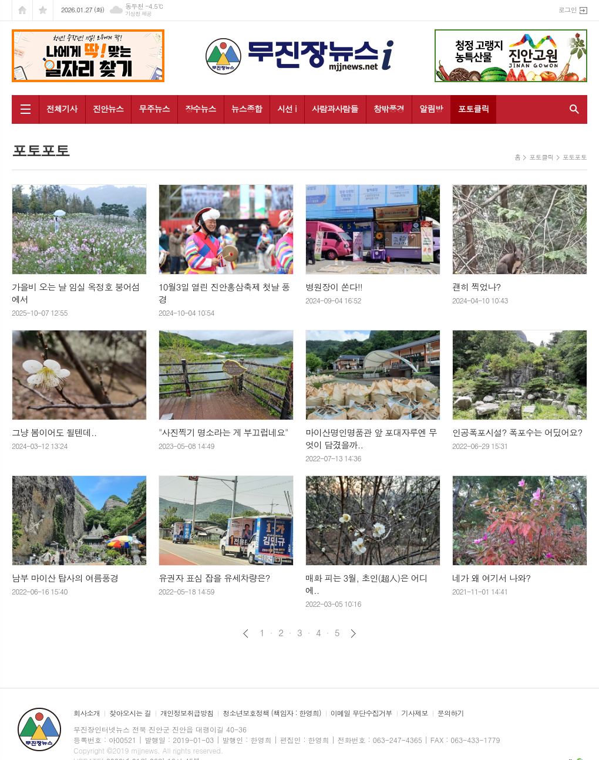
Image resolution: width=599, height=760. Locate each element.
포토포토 (575, 157)
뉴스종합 (247, 108)
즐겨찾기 (43, 10)
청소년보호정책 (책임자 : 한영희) (272, 713)
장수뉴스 (200, 108)
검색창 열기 (571, 109)
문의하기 (451, 713)
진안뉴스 (108, 108)
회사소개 (86, 713)
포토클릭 (473, 108)
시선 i (287, 108)
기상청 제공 (138, 14)
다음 (353, 633)
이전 (246, 633)
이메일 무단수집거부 (361, 713)
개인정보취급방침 (186, 713)
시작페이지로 (22, 10)
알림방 (430, 108)
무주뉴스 (154, 108)
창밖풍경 (389, 108)
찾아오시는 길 (130, 713)
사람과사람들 (335, 108)
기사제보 (415, 713)
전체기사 (62, 108)
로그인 (567, 9)
